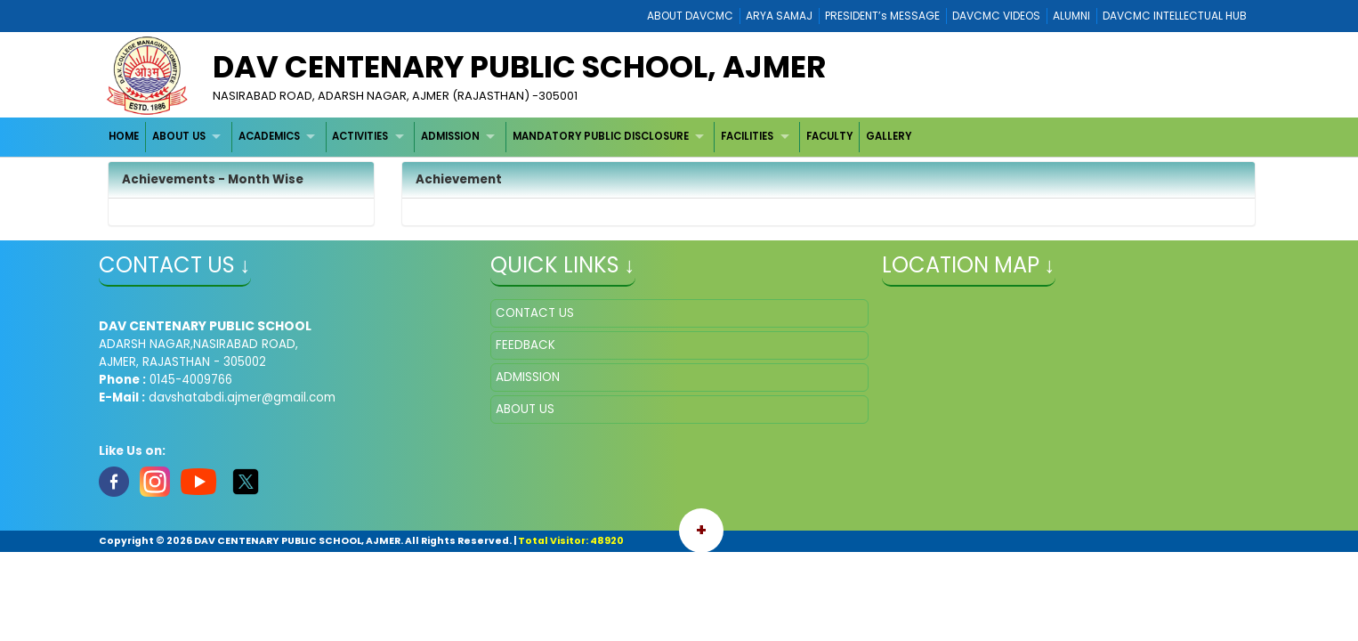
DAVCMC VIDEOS (996, 15)
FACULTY (829, 136)
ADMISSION (450, 136)
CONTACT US (535, 312)
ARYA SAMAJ (779, 15)
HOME (124, 136)
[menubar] (510, 136)
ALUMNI (1071, 15)
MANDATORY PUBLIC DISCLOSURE (601, 136)
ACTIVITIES (360, 136)
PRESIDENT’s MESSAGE (882, 15)
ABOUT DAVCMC (690, 15)
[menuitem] (125, 136)
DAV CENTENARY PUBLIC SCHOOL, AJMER (519, 66)
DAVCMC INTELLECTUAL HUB (1175, 15)
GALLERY (888, 136)
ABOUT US (179, 136)
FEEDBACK (525, 345)
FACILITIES (747, 136)
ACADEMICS (269, 136)
